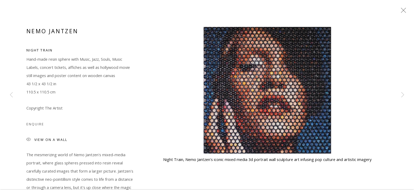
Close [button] (402, 12)
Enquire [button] (35, 125)
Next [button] (402, 95)
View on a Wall (46, 141)
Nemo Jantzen (52, 32)
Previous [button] (11, 95)
